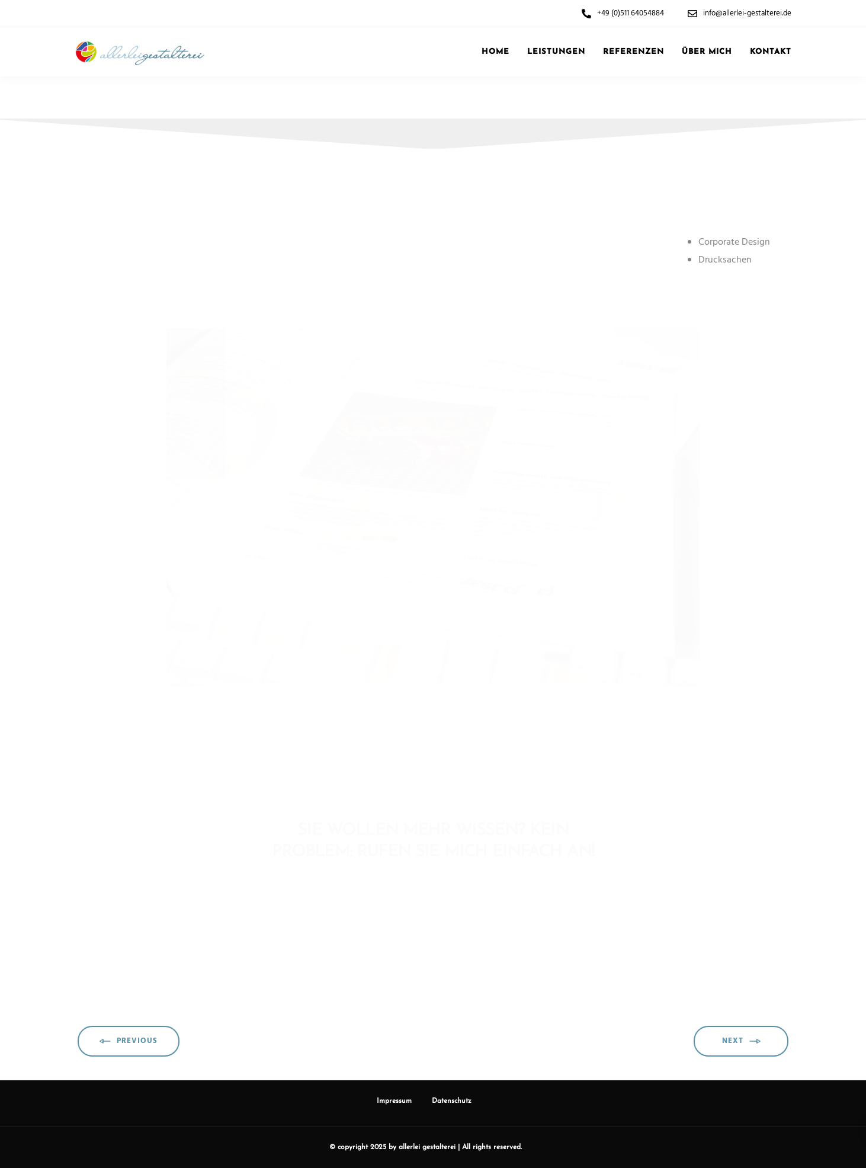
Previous (129, 1041)
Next (741, 1041)
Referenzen (633, 52)
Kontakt (770, 52)
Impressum (394, 1101)
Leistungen (556, 52)
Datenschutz (452, 1101)
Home (495, 52)
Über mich (707, 52)
